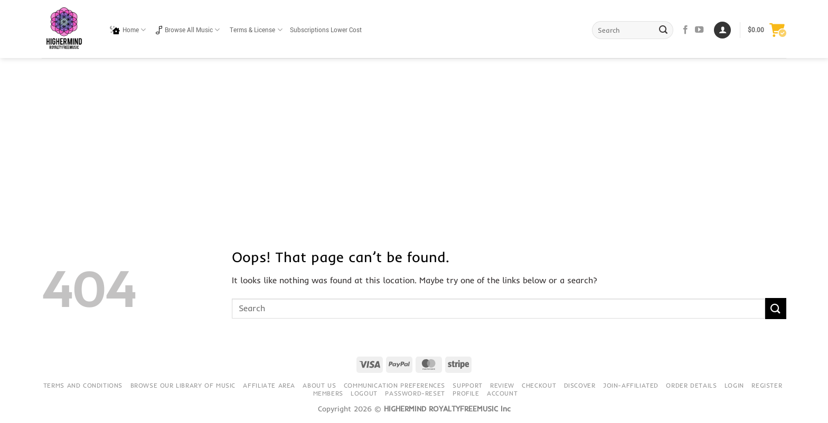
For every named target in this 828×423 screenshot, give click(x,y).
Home (128, 30)
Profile (466, 393)
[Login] (722, 30)
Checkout (539, 385)
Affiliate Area (269, 385)
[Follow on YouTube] (699, 30)
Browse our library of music (183, 385)
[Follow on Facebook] (685, 30)
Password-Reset (415, 393)
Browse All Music (188, 30)
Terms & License (256, 30)
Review (502, 385)
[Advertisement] (414, 137)
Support (467, 385)
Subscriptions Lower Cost (326, 30)
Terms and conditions (83, 385)
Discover (580, 385)
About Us (319, 385)
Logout (364, 393)
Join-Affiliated (630, 385)
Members (328, 393)
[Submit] (664, 30)
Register (766, 385)
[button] (767, 30)
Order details (691, 385)
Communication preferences (394, 385)
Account (502, 393)
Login (734, 385)
